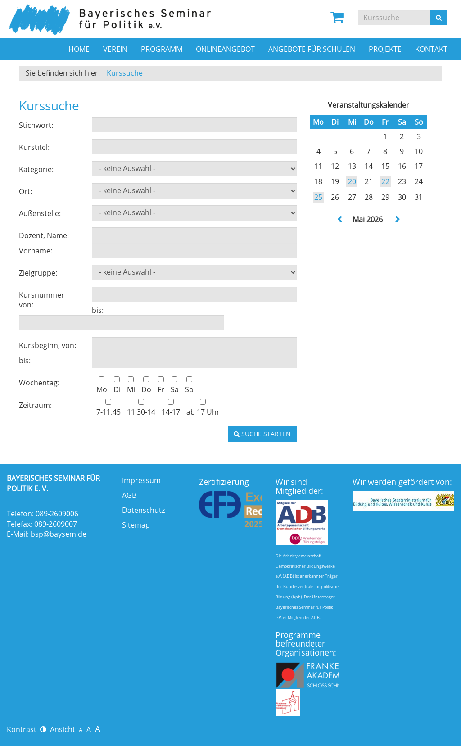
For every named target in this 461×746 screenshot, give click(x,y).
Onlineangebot (225, 49)
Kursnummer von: (41, 300)
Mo (101, 385)
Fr (161, 385)
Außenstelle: (40, 213)
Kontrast (26, 729)
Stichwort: (36, 125)
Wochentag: (39, 383)
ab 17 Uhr (203, 408)
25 (318, 197)
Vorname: (35, 251)
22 (385, 181)
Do (146, 385)
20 (352, 181)
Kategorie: (36, 169)
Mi (131, 385)
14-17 (171, 408)
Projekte (385, 49)
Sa (175, 385)
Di (117, 385)
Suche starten (262, 434)
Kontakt (431, 49)
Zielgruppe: (38, 273)
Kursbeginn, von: (47, 345)
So (189, 385)
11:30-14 (141, 408)
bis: (98, 310)
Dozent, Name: (44, 235)
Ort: (25, 191)
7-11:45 (108, 408)
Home (79, 49)
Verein (115, 49)
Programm (161, 49)
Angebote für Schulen (311, 49)
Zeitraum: (35, 405)
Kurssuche (125, 73)
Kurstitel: (34, 147)
